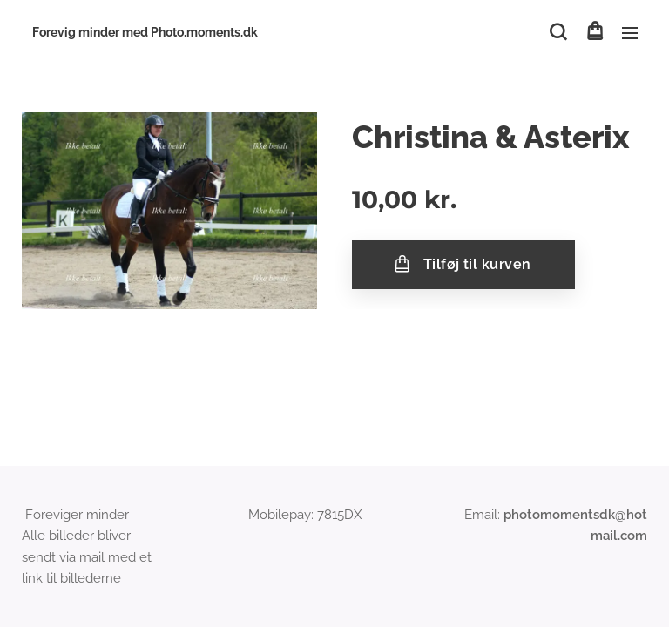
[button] (558, 32)
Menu (630, 33)
